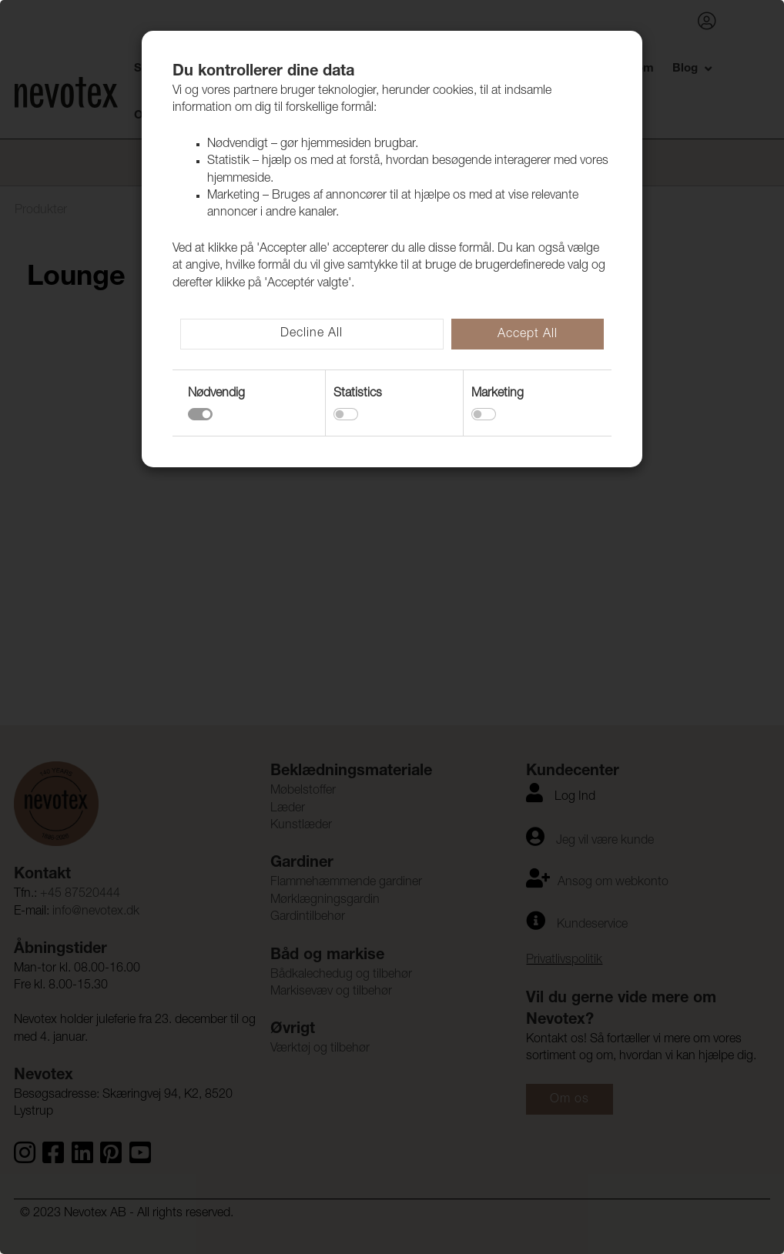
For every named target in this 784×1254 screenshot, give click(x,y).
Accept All (528, 335)
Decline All (311, 334)
